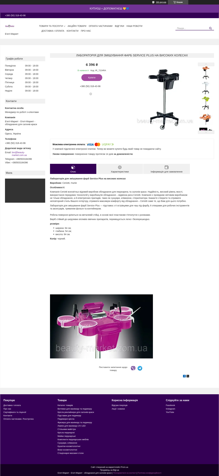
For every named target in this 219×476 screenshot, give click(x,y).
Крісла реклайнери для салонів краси (76, 412)
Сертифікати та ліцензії (14, 412)
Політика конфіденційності (149, 473)
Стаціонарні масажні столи (71, 453)
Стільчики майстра (67, 429)
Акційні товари (77, 26)
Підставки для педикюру (69, 415)
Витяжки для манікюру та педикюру (75, 409)
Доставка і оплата (52, 31)
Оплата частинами (101, 26)
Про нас (86, 31)
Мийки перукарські (67, 436)
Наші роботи (134, 26)
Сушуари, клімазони (67, 443)
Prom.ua (124, 467)
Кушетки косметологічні (69, 446)
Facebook (170, 405)
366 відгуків (161, 2)
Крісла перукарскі (66, 432)
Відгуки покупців (120, 405)
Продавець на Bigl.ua (109, 470)
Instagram (170, 409)
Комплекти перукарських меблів (73, 439)
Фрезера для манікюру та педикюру (75, 422)
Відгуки (119, 26)
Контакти (72, 31)
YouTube (170, 412)
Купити (92, 77)
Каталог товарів (65, 405)
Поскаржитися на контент (124, 473)
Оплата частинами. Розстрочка (18, 419)
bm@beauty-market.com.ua (19, 154)
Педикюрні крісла (66, 419)
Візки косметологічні (67, 450)
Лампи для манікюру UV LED (72, 426)
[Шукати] (210, 28)
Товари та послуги (51, 26)
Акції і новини (118, 409)
